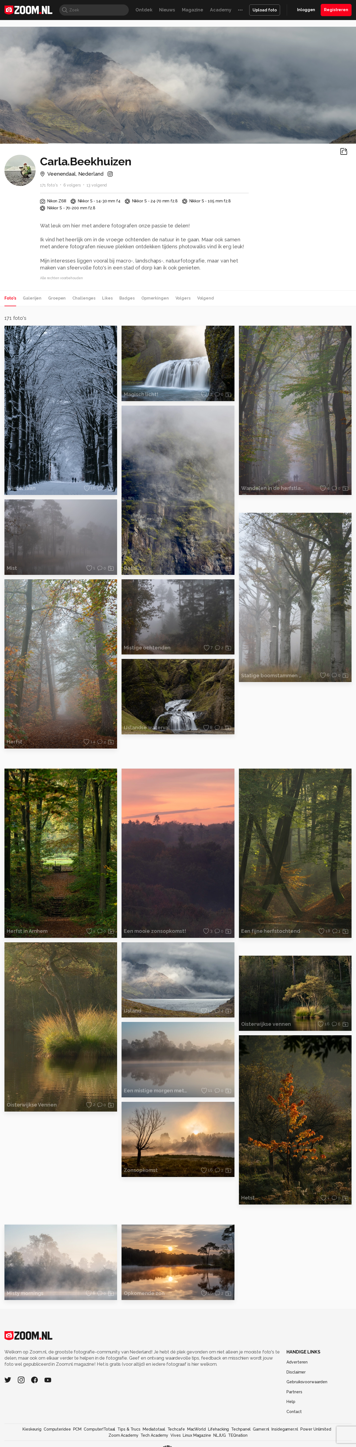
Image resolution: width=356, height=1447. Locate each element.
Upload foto (265, 10)
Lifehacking (218, 1429)
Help (290, 1401)
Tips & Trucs (128, 1429)
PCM (77, 1429)
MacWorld (196, 1429)
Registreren (336, 10)
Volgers (183, 298)
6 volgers (72, 185)
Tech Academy (154, 1435)
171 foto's (49, 185)
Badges (127, 298)
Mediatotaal (154, 1429)
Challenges (83, 298)
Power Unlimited (315, 1429)
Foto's (10, 298)
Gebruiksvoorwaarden (306, 1382)
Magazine (192, 10)
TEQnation (238, 1435)
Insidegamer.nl (284, 1429)
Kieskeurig (32, 1429)
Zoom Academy (123, 1435)
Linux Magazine (197, 1435)
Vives (175, 1435)
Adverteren (297, 1362)
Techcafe (176, 1429)
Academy (220, 10)
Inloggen (306, 10)
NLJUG (219, 1435)
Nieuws (167, 10)
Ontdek (143, 10)
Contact (293, 1411)
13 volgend (96, 185)
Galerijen (32, 298)
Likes (107, 298)
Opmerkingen (155, 298)
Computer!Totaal (99, 1429)
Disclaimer (296, 1372)
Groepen (57, 298)
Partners (294, 1392)
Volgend (205, 298)
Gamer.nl (261, 1429)
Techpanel (241, 1429)
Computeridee (57, 1429)
